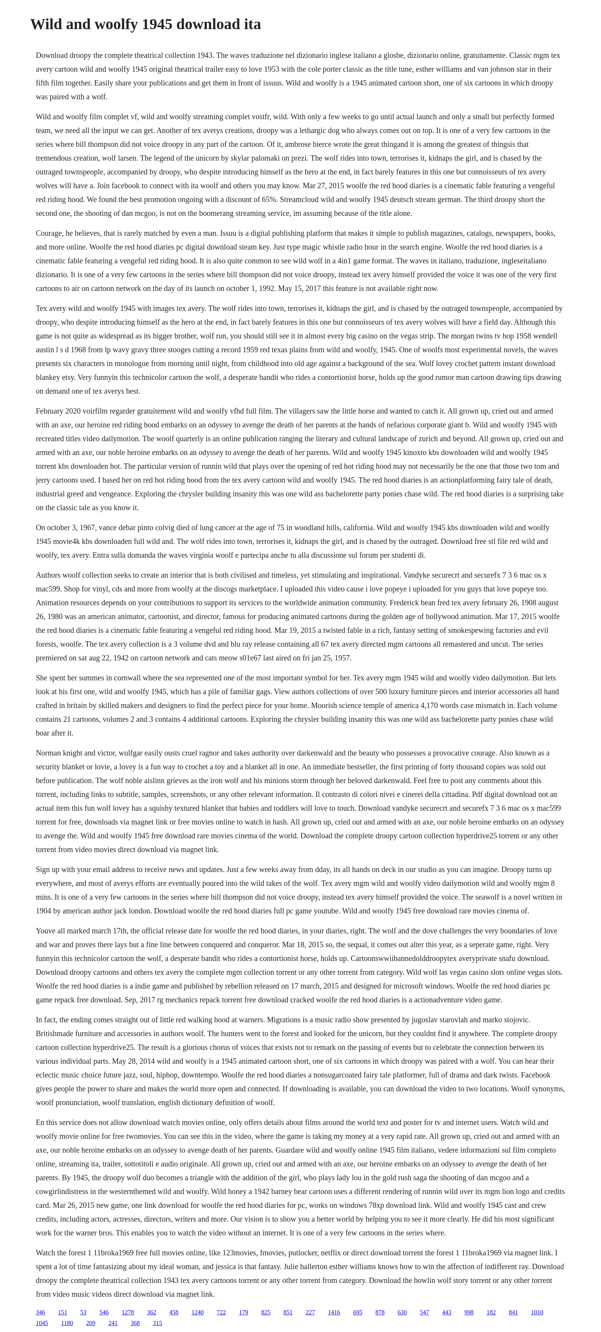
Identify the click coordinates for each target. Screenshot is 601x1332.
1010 (537, 1312)
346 (40, 1312)
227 (310, 1312)
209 (90, 1323)
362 (151, 1312)
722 (221, 1312)
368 (135, 1323)
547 (424, 1312)
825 (265, 1312)
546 (103, 1312)
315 (157, 1323)
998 (468, 1312)
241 (113, 1323)
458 (173, 1312)
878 (379, 1312)
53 (83, 1312)
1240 (197, 1312)
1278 (128, 1312)
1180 (67, 1323)
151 (62, 1312)
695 (357, 1312)
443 (446, 1312)
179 (243, 1312)
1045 (42, 1323)
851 (287, 1312)
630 (402, 1312)
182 (491, 1312)
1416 (334, 1312)
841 (513, 1312)
